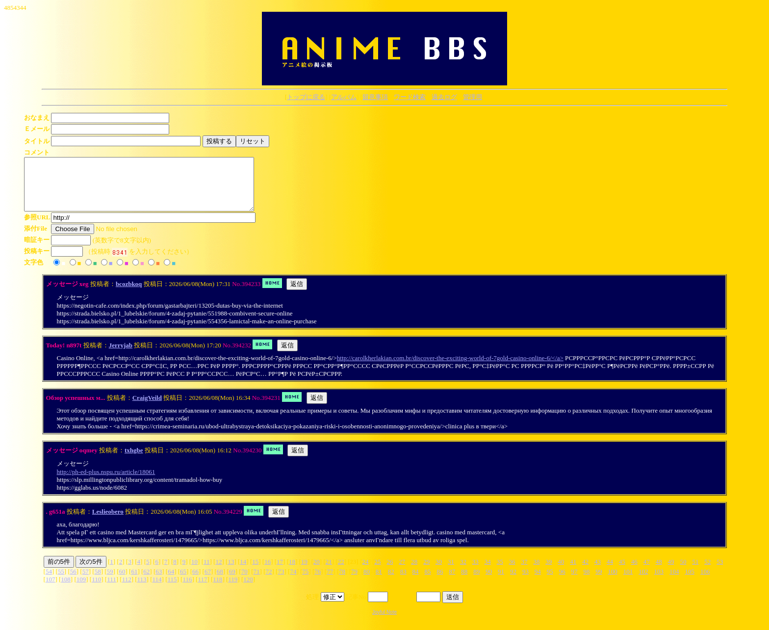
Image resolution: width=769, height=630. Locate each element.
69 (232, 581)
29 (426, 572)
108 (66, 589)
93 (525, 581)
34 (488, 572)
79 (354, 581)
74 (293, 581)
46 (634, 572)
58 (98, 581)
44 (610, 572)
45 (622, 572)
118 (217, 589)
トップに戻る (306, 97)
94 (538, 581)
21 (329, 572)
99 (598, 581)
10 (194, 572)
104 (674, 581)
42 (585, 572)
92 (513, 581)
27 (402, 572)
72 (269, 581)
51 (695, 572)
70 (244, 581)
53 (720, 572)
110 (96, 589)
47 (646, 572)
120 (248, 589)
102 (643, 581)
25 (377, 572)
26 (389, 572)
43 (597, 572)
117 (202, 589)
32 (463, 572)
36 (512, 572)
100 (612, 581)
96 (562, 581)
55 (61, 581)
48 (659, 572)
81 (379, 581)
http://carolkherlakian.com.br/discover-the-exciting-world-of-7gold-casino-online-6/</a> (450, 368)
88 (464, 581)
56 (73, 581)
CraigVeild (147, 408)
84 (415, 581)
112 (126, 589)
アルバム (344, 97)
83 (403, 581)
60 (122, 581)
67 (208, 581)
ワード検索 (410, 97)
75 (305, 581)
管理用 (472, 97)
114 (157, 589)
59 (110, 581)
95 (550, 581)
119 (232, 589)
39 (548, 572)
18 (292, 572)
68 (220, 581)
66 (195, 581)
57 (85, 581)
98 (587, 581)
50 (683, 572)
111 (111, 589)
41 (573, 572)
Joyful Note (384, 622)
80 (366, 581)
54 (49, 581)
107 (50, 589)
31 (451, 572)
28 (414, 572)
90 (489, 581)
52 (707, 572)
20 (316, 572)
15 (255, 572)
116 (187, 589)
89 (476, 581)
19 (304, 572)
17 (280, 572)
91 (501, 581)
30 (439, 572)
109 (81, 589)
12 (218, 572)
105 (689, 581)
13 (231, 572)
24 (365, 572)
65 (183, 581)
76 (317, 581)
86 (439, 581)
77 (330, 581)
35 (500, 572)
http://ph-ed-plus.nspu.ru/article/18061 (106, 482)
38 (536, 572)
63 (158, 581)
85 (428, 581)
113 (142, 589)
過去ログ (444, 97)
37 (524, 572)
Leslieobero (108, 521)
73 (281, 581)
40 (561, 572)
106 (705, 581)
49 (671, 572)
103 (659, 581)
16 (267, 572)
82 (391, 581)
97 (574, 581)
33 (475, 572)
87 (452, 581)
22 (341, 572)
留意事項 (375, 97)
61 (134, 581)
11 (207, 572)
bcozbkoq (129, 294)
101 (628, 581)
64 (171, 581)
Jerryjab (120, 355)
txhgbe (134, 460)
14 (243, 572)
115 (172, 589)
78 (342, 581)
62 (146, 581)
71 (257, 581)
